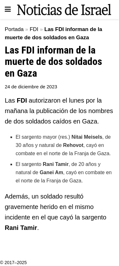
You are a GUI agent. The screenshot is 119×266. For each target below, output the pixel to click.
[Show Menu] (8, 9)
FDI (34, 29)
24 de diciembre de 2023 (31, 86)
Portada (14, 29)
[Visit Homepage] (64, 9)
